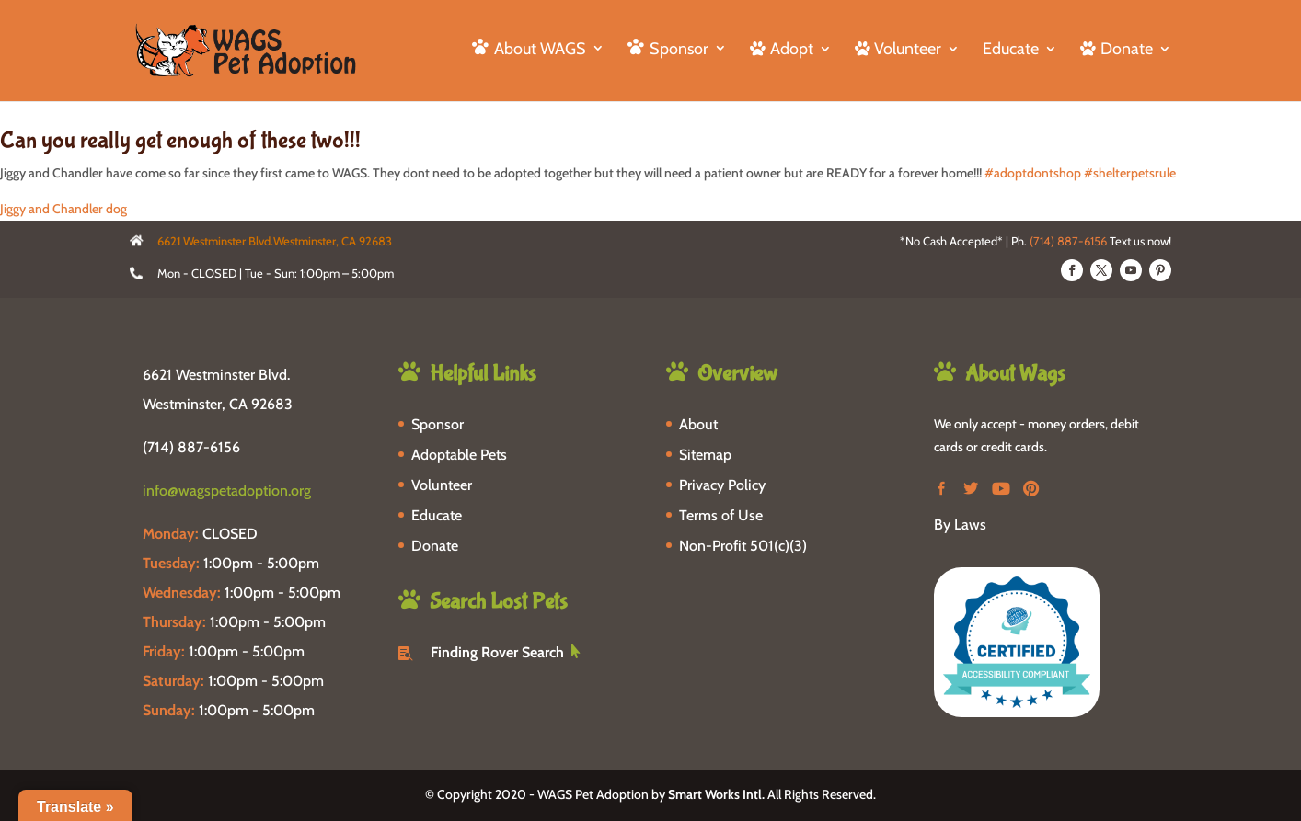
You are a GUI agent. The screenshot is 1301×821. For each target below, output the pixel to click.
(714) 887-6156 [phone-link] (191, 447)
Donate (434, 545)
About (698, 424)
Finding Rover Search (497, 652)
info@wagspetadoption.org (227, 490)
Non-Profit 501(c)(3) (743, 545)
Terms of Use (721, 515)
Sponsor (437, 424)
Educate (1011, 50)
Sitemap (705, 454)
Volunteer (441, 485)
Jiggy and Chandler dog (63, 208)
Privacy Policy (722, 485)
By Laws (960, 524)
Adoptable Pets (459, 454)
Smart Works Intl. (716, 794)
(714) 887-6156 (1068, 241)
